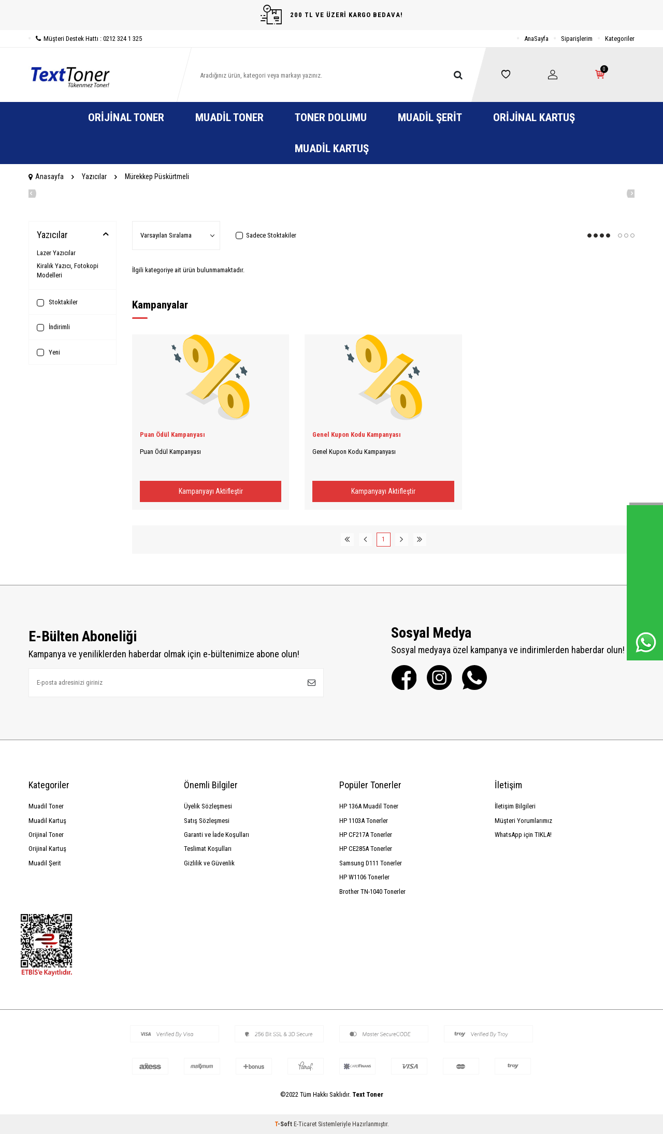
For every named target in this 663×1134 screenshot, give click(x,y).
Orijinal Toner (126, 117)
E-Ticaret (305, 1124)
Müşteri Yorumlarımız (523, 820)
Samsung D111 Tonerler (370, 863)
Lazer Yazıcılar (56, 253)
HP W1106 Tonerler (364, 877)
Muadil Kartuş (332, 148)
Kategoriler (620, 38)
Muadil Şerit (430, 117)
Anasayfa (46, 176)
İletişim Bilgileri (515, 806)
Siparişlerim (577, 38)
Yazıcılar (94, 176)
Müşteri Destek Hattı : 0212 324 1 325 (85, 38)
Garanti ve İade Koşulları (216, 834)
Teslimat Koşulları (208, 848)
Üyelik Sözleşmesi (208, 806)
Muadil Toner (229, 117)
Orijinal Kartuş (534, 117)
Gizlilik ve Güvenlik (209, 863)
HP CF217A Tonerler (365, 834)
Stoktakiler (57, 302)
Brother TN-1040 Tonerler (372, 891)
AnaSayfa (536, 38)
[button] (28, 193)
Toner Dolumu (331, 117)
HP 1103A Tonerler (363, 820)
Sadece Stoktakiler (266, 235)
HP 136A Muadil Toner (368, 806)
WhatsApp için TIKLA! (523, 834)
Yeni (48, 352)
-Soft (284, 1124)
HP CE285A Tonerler (365, 848)
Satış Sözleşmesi (206, 820)
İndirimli (53, 327)
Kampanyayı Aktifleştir (211, 491)
